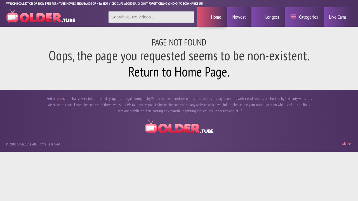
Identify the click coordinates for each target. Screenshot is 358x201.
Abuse (346, 143)
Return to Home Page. (179, 71)
